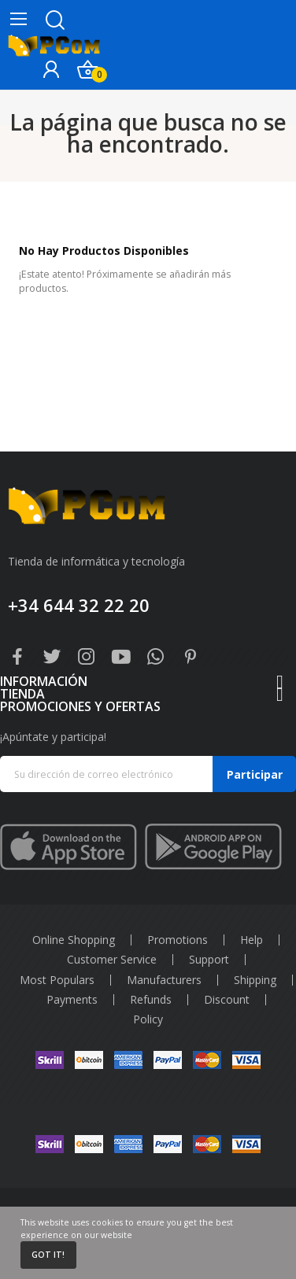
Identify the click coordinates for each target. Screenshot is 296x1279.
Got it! (48, 1254)
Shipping (255, 980)
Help (251, 939)
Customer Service (112, 959)
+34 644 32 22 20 (79, 605)
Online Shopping (73, 939)
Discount (227, 999)
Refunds (151, 999)
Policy (148, 1019)
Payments (72, 999)
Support (209, 959)
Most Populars (57, 980)
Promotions (177, 939)
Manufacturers (164, 980)
